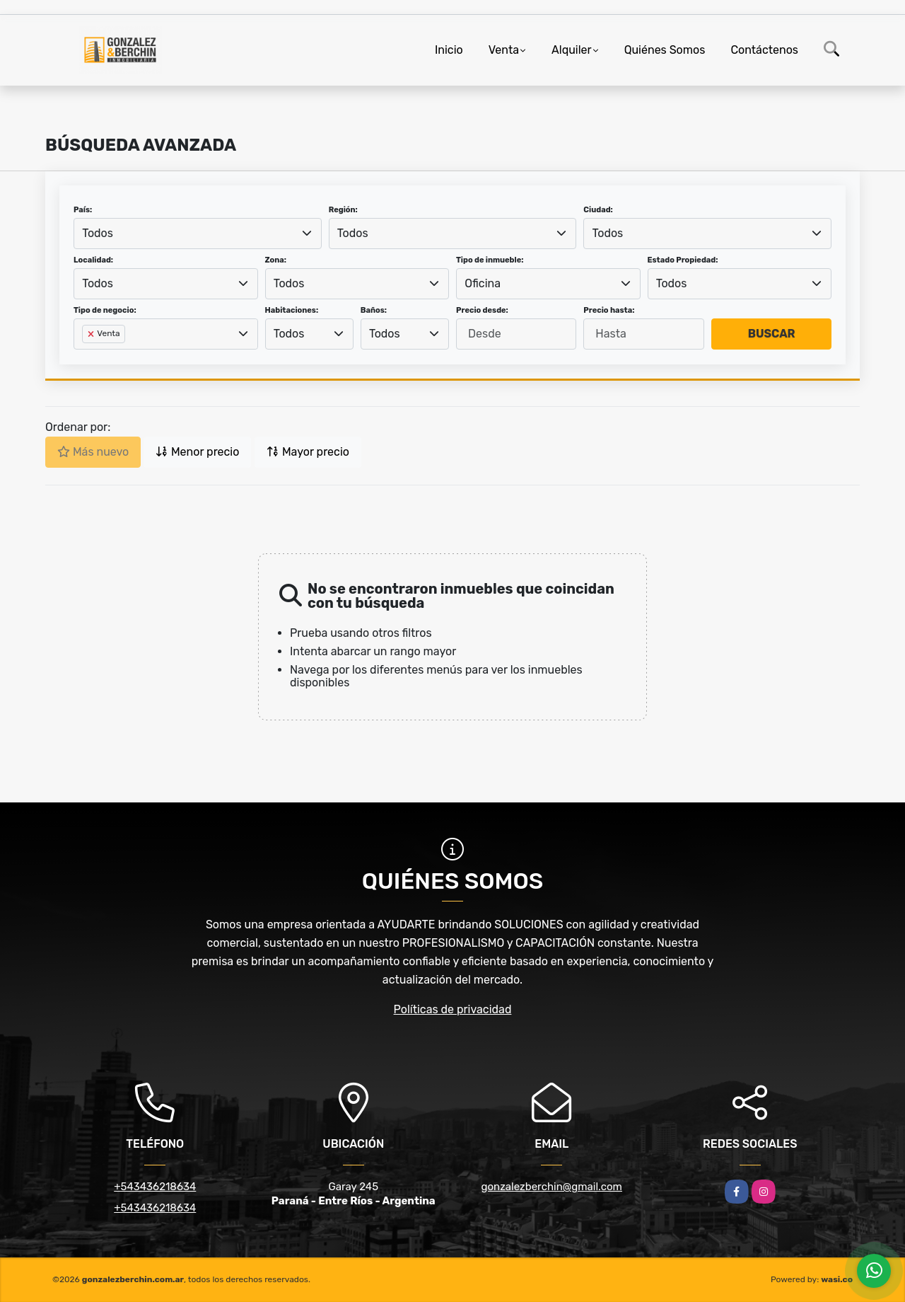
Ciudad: (598, 209)
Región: (343, 209)
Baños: (374, 310)
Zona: (276, 260)
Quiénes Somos (665, 50)
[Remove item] (92, 334)
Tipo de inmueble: (489, 260)
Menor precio (197, 452)
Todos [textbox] (97, 233)
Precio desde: (482, 310)
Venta (504, 50)
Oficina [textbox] (483, 283)
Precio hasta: (608, 310)
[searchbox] (86, 356)
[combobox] (198, 233)
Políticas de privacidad (453, 1009)
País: (83, 209)
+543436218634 (155, 1186)
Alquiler (571, 50)
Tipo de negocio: (105, 310)
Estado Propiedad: (683, 260)
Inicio (449, 50)
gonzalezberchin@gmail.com (551, 1186)
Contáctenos (764, 50)
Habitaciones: (292, 310)
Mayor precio (308, 452)
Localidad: (93, 260)
